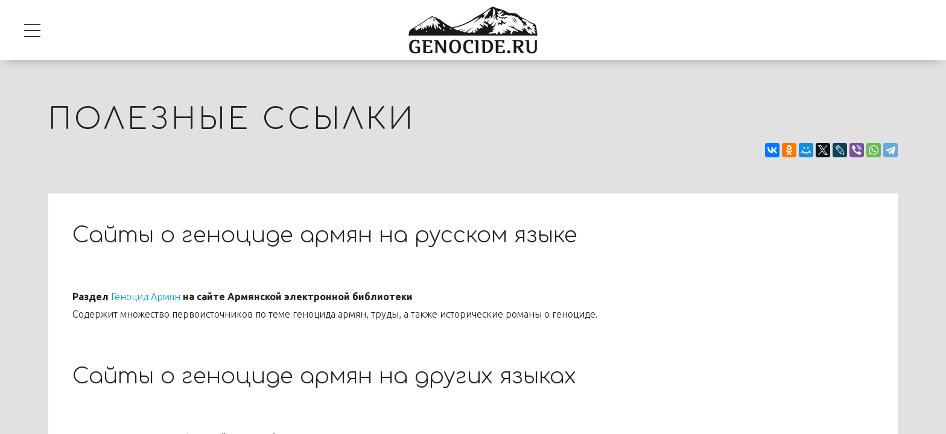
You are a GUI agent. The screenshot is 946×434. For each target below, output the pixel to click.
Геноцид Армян (145, 296)
